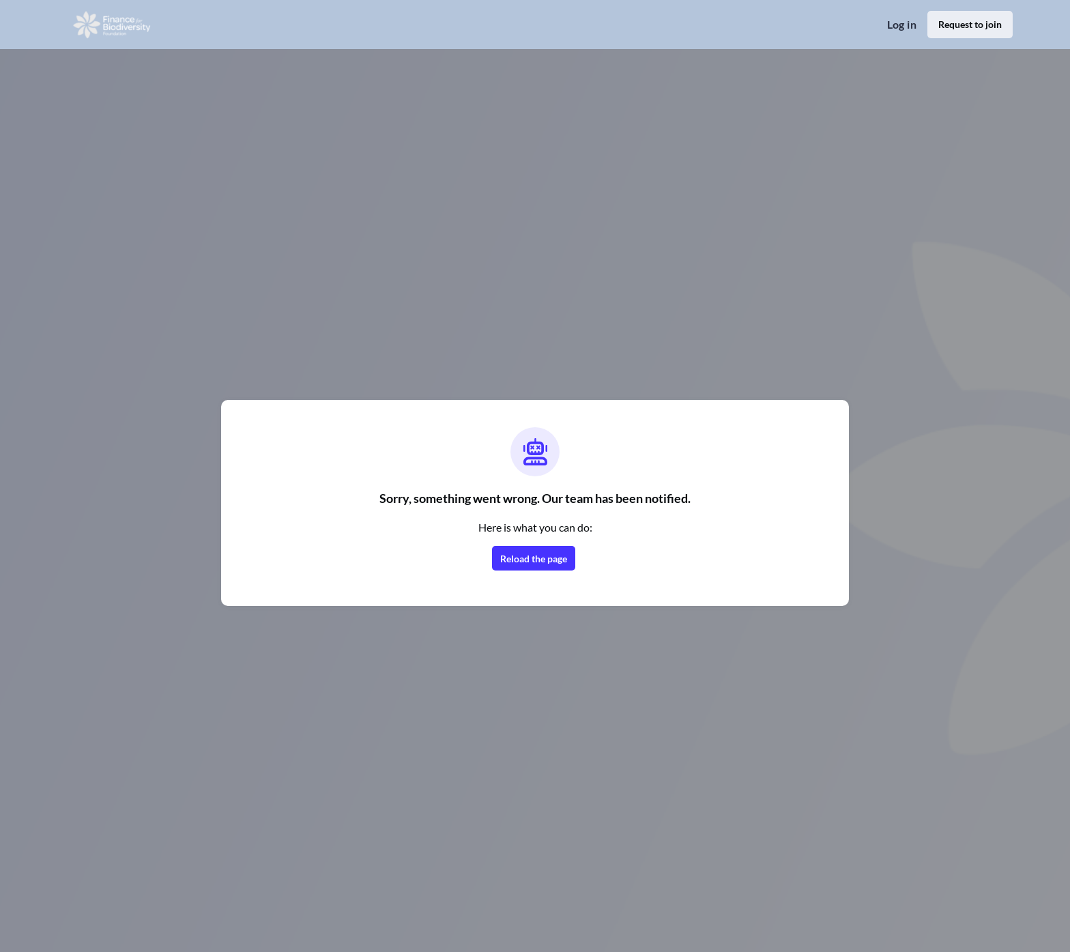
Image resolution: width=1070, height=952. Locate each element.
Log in (901, 24)
